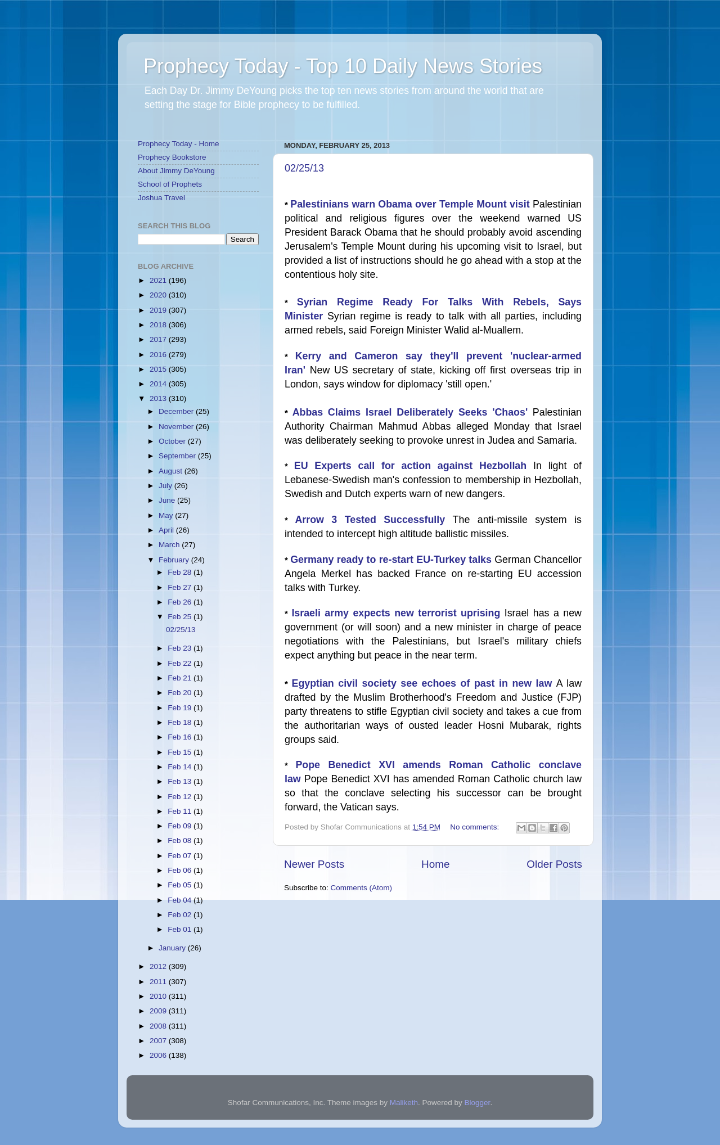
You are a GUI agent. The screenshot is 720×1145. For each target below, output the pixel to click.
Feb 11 (181, 811)
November (177, 426)
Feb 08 (181, 840)
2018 (159, 325)
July (166, 485)
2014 (159, 384)
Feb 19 (181, 708)
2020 (159, 295)
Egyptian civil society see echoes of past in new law (424, 683)
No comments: (475, 827)
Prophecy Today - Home (178, 143)
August (171, 471)
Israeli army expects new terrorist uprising (397, 613)
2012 (159, 966)
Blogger (477, 1102)
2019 (159, 310)
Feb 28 (181, 572)
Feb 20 (181, 692)
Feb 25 (181, 616)
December (177, 411)
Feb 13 (181, 781)
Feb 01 (181, 929)
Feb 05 (181, 885)
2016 (159, 354)
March (170, 544)
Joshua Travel (161, 197)
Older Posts (554, 864)
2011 (159, 981)
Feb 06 (181, 870)
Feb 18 (181, 722)
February (175, 560)
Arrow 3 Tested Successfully (373, 519)
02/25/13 (304, 168)
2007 (159, 1040)
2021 (159, 280)
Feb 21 (181, 678)
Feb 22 (181, 663)
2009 (159, 1011)
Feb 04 (181, 900)
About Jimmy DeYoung (176, 170)
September (178, 456)
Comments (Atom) (362, 887)
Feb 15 (181, 752)
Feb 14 (181, 767)
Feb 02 (181, 914)
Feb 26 (181, 602)
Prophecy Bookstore (172, 157)
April (167, 530)
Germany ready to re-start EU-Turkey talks (392, 559)
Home (435, 864)
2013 (159, 398)
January (173, 948)
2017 (159, 339)
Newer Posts (314, 864)
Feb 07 (181, 855)
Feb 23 (181, 648)
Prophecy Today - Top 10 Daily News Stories (342, 66)
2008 (159, 1026)
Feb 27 (181, 587)
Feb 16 (181, 737)
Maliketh (404, 1102)
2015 (159, 369)
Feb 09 (181, 826)
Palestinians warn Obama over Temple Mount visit (411, 204)
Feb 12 (181, 796)
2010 (159, 996)
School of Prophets (170, 184)
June (168, 500)
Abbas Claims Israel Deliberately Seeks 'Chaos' (412, 412)
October (173, 441)
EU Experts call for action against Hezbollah (413, 465)
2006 (159, 1055)
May (167, 515)
